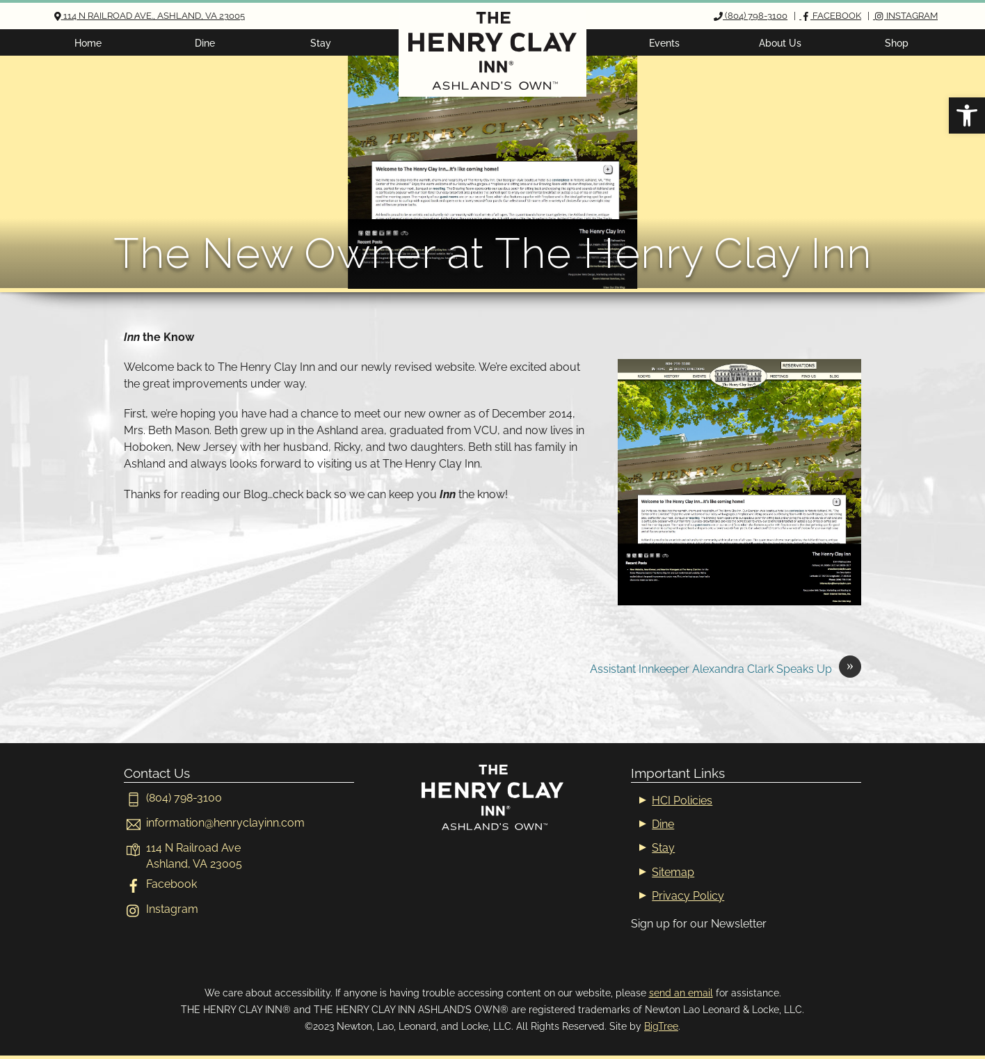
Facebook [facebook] (160, 884)
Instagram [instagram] (161, 909)
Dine (205, 43)
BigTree (661, 1026)
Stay (320, 43)
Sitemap (673, 872)
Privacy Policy (688, 895)
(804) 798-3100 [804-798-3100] (173, 797)
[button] (967, 115)
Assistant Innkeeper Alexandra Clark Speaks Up (725, 669)
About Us (780, 43)
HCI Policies (682, 800)
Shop (896, 43)
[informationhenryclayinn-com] (214, 822)
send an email (681, 992)
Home (88, 43)
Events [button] (664, 43)
